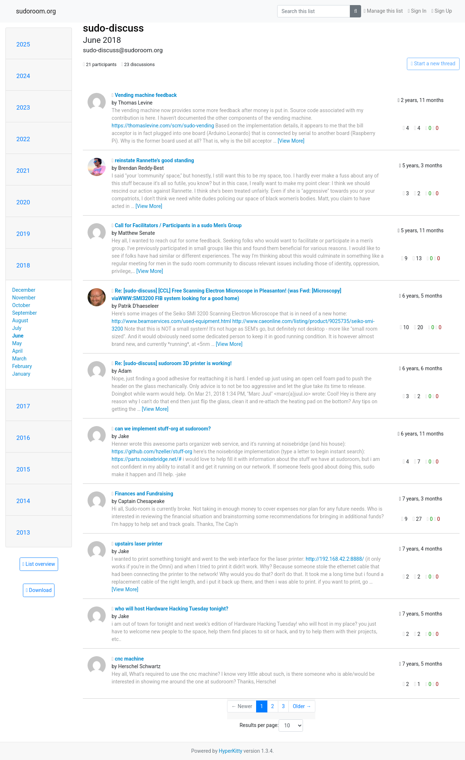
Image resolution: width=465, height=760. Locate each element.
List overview (39, 564)
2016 (23, 437)
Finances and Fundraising (142, 494)
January (21, 374)
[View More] (291, 141)
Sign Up (442, 11)
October (21, 305)
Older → (302, 706)
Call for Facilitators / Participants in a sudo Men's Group (177, 225)
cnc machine (127, 659)
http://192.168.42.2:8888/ (335, 559)
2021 (23, 170)
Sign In (417, 11)
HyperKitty (230, 751)
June (18, 336)
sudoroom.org (36, 11)
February (22, 366)
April (17, 351)
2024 (23, 75)
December (24, 290)
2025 (23, 44)
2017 (23, 406)
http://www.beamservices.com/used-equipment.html (171, 321)
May (17, 343)
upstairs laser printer (137, 544)
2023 (23, 107)
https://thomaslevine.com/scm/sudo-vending (163, 125)
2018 (23, 265)
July (16, 328)
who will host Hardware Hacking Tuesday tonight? (170, 609)
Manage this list (383, 11)
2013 (23, 532)
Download (39, 590)
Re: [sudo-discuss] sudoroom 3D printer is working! (171, 363)
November (24, 298)
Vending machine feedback (144, 95)
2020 (23, 202)
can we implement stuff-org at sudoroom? (161, 429)
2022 (23, 139)
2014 (23, 500)
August (20, 320)
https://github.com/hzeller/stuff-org (152, 451)
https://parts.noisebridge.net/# (146, 459)
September (24, 313)
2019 (23, 233)
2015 (23, 469)
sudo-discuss (113, 28)
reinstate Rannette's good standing (153, 160)
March (19, 358)
